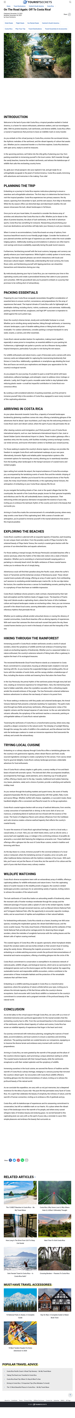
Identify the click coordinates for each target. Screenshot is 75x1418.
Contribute (14, 1400)
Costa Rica (8, 29)
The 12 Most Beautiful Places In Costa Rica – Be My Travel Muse (28, 1387)
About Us (7, 1400)
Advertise (56, 1400)
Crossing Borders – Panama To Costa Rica (55, 1273)
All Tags (68, 1400)
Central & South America (50, 23)
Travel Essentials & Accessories (56, 29)
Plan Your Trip (20, 29)
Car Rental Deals (33, 23)
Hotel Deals (9, 23)
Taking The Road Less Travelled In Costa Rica (22, 1375)
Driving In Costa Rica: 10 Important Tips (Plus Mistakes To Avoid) (28, 1383)
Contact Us (49, 1400)
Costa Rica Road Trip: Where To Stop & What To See (24, 1379)
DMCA (62, 1400)
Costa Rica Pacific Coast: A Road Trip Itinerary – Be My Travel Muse (29, 1371)
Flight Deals (20, 23)
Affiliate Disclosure (39, 1400)
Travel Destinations (35, 29)
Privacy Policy (28, 1400)
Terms (21, 1400)
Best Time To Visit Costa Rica (54, 1240)
